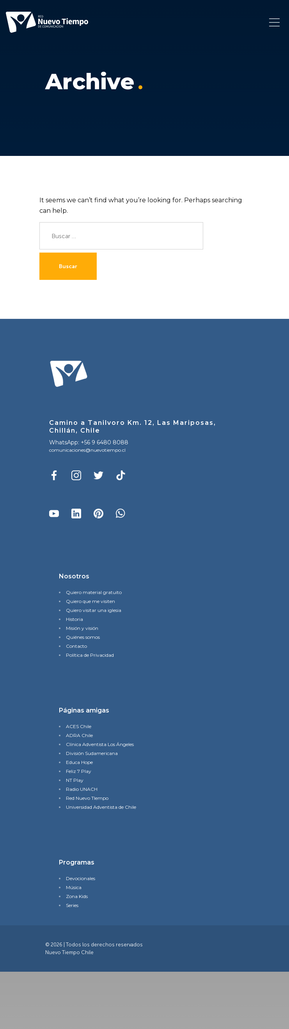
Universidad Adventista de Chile (101, 807)
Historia (74, 619)
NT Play (74, 780)
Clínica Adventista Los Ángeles (100, 744)
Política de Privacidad (90, 655)
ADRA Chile (79, 735)
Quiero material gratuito (94, 592)
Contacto (76, 646)
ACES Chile (78, 726)
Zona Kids (77, 896)
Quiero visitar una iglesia (93, 610)
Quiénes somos (83, 637)
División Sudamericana (92, 753)
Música (74, 887)
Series (72, 905)
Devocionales (80, 878)
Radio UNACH (82, 789)
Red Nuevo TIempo (87, 798)
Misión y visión (82, 628)
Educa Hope (79, 762)
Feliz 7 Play (78, 771)
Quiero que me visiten (90, 601)
